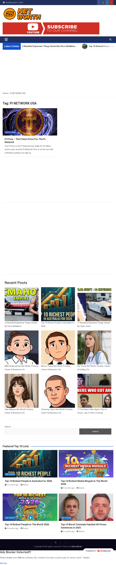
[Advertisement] (58, 69)
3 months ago (12, 485)
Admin (25, 485)
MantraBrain (76, 546)
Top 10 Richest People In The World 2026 (27, 524)
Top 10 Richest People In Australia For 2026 (28, 481)
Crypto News (10, 132)
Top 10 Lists (10, 474)
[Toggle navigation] (6, 39)
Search (8, 426)
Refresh (3, 563)
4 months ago (68, 488)
